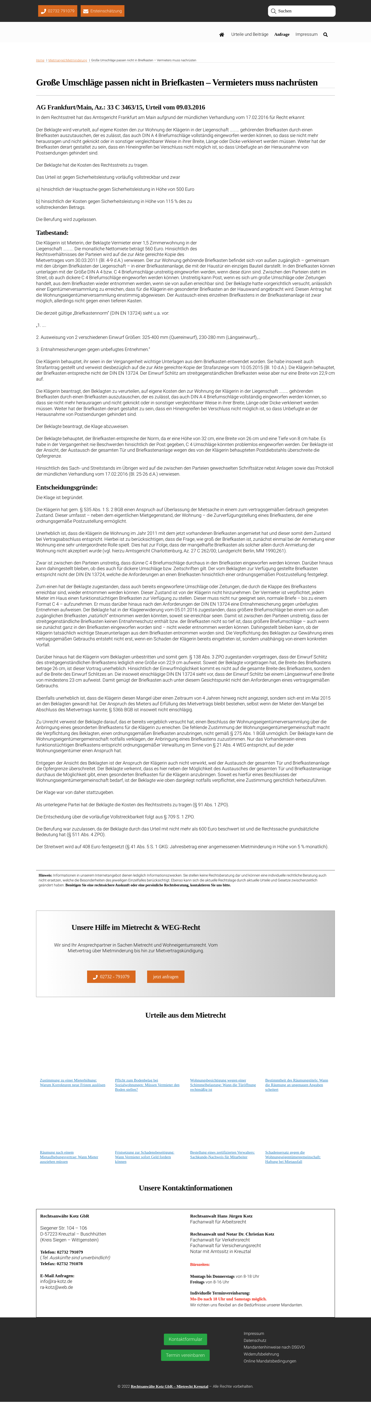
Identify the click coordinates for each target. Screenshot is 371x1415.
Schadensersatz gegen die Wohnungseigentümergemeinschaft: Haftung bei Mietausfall (293, 1167)
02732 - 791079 (111, 986)
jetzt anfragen (165, 986)
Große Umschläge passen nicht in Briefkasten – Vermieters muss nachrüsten (177, 84)
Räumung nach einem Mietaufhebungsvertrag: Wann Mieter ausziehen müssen (69, 1167)
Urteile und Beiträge (249, 35)
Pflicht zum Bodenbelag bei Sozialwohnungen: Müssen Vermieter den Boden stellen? (147, 1095)
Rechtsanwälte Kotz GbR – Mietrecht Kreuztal (169, 1399)
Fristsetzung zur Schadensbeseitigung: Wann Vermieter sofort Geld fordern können (144, 1167)
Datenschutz (255, 1353)
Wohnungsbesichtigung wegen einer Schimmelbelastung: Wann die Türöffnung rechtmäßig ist (223, 1095)
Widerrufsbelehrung (261, 1367)
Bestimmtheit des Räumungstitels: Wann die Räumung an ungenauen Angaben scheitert (296, 1095)
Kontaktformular (185, 1353)
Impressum (307, 35)
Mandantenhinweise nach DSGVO (274, 1360)
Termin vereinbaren (185, 1368)
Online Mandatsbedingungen (270, 1374)
